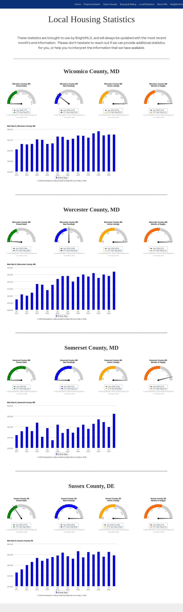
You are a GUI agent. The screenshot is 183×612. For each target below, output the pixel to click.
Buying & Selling (128, 4)
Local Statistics (146, 4)
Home (78, 4)
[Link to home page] (3, 4)
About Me (162, 4)
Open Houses (110, 4)
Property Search (92, 4)
